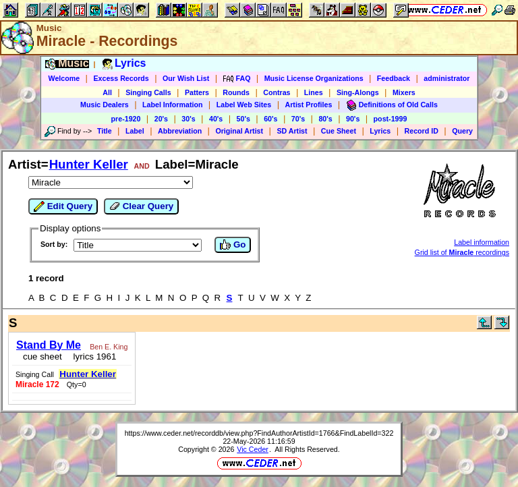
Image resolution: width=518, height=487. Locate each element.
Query (462, 131)
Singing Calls (148, 92)
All (107, 92)
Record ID (421, 131)
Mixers (404, 92)
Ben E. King (108, 347)
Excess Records (120, 78)
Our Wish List (186, 78)
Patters (197, 92)
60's (270, 119)
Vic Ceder (252, 449)
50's (243, 119)
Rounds (236, 92)
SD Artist (292, 131)
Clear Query (141, 206)
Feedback (393, 78)
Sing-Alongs (358, 92)
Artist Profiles (309, 105)
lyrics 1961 (92, 356)
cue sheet (42, 356)
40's (216, 119)
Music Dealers (104, 105)
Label (134, 131)
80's (325, 119)
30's (188, 119)
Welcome (64, 78)
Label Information (172, 105)
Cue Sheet (338, 131)
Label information (481, 242)
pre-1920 (126, 119)
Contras (276, 92)
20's (161, 119)
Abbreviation (180, 131)
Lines (313, 92)
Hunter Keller (88, 164)
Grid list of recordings (462, 252)
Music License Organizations (314, 78)
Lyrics (380, 131)
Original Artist (239, 131)
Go (233, 244)
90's (352, 119)
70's (298, 119)
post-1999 (390, 119)
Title (104, 131)
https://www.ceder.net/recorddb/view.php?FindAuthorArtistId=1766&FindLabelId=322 (259, 433)
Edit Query (63, 206)
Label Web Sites (244, 105)
